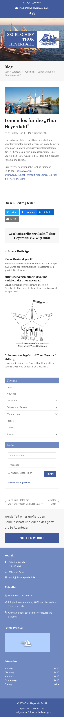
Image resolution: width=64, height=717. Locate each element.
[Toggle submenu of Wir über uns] (32, 414)
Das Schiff (32, 400)
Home (10, 386)
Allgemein (37, 132)
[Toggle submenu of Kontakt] (32, 434)
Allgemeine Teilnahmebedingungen (33, 712)
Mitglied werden (32, 538)
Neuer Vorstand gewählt (20, 259)
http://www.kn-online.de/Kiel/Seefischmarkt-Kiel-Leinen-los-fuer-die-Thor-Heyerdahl (31, 174)
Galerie (10, 427)
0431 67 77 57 (34, 3)
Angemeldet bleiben (20, 472)
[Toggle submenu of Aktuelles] (32, 393)
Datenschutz (39, 708)
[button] (57, 39)
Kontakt (32, 434)
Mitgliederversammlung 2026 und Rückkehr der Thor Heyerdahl (26, 278)
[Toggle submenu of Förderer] (32, 420)
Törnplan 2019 (53, 502)
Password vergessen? (19, 482)
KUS (45, 132)
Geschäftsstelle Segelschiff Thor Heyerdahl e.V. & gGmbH (32, 236)
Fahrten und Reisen (32, 407)
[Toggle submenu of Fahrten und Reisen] (32, 407)
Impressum (24, 708)
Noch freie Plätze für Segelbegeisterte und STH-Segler (23, 502)
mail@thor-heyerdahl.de (34, 7)
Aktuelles (32, 393)
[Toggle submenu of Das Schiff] (32, 400)
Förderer (32, 420)
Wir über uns (32, 414)
